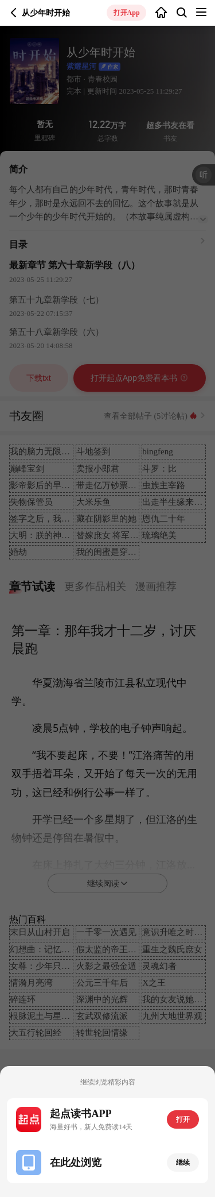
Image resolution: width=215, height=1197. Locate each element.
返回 (14, 13)
